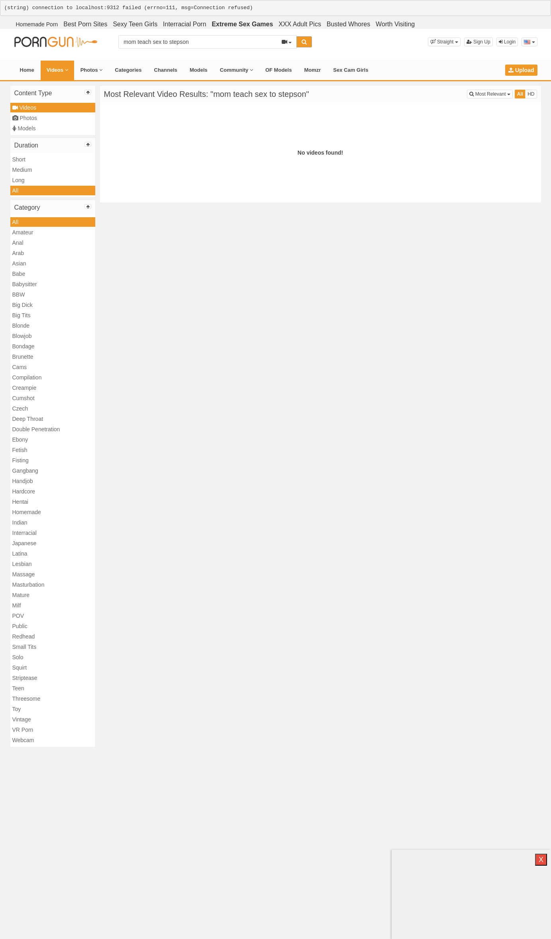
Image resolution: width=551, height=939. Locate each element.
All (15, 190)
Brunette (22, 357)
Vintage (21, 719)
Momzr (312, 70)
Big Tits (21, 315)
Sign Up (478, 42)
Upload (521, 70)
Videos (57, 70)
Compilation (27, 377)
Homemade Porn (37, 24)
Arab (18, 253)
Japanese (24, 543)
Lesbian (22, 564)
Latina (19, 553)
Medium (22, 170)
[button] (444, 41)
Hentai (20, 502)
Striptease (24, 678)
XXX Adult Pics (299, 24)
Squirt (19, 667)
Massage (23, 574)
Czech (20, 408)
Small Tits (24, 647)
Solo (18, 657)
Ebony (20, 439)
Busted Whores (348, 24)
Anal (18, 243)
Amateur (22, 232)
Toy (16, 709)
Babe (18, 274)
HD (530, 94)
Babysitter (24, 284)
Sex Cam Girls (350, 70)
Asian (19, 263)
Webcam (23, 740)
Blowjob (22, 336)
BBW (18, 294)
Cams (19, 367)
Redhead (23, 636)
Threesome (26, 698)
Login (507, 42)
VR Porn (22, 730)
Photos (91, 70)
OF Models (278, 70)
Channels (166, 70)
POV (18, 616)
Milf (16, 605)
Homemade (26, 512)
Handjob (22, 481)
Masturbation (28, 584)
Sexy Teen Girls (135, 24)
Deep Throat (27, 419)
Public (19, 626)
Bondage (23, 346)
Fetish (19, 450)
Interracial (24, 533)
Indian (19, 522)
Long (18, 180)
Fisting (20, 460)
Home (27, 70)
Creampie (24, 388)
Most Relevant (490, 93)
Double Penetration (36, 429)
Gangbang (25, 471)
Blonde (21, 325)
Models (199, 70)
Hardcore (23, 491)
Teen (18, 688)
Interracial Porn (184, 24)
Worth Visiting (395, 24)
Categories (128, 70)
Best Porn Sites (85, 24)
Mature (21, 595)
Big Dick (22, 305)
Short (18, 159)
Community (236, 70)
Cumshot (23, 398)
